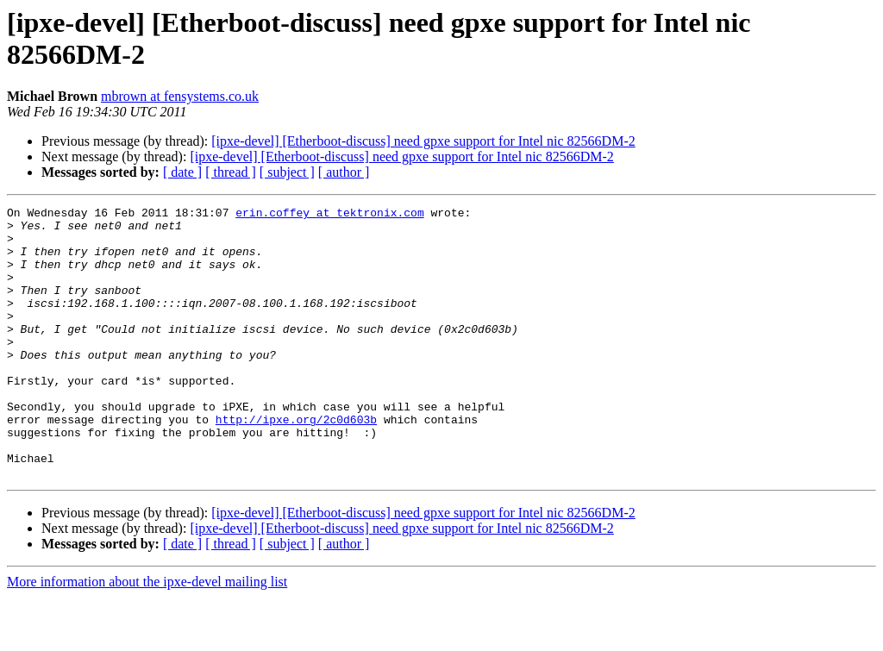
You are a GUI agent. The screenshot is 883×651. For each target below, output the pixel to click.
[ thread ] (230, 172)
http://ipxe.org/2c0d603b (296, 463)
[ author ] (344, 172)
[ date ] (182, 172)
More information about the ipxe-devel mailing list (147, 636)
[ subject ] (287, 172)
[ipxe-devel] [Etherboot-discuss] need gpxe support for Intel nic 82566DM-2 (423, 141)
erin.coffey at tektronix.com (329, 214)
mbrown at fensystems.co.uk (180, 96)
